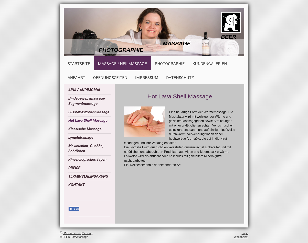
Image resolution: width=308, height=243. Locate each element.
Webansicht (241, 236)
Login (245, 233)
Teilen (74, 208)
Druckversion (70, 233)
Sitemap (87, 233)
